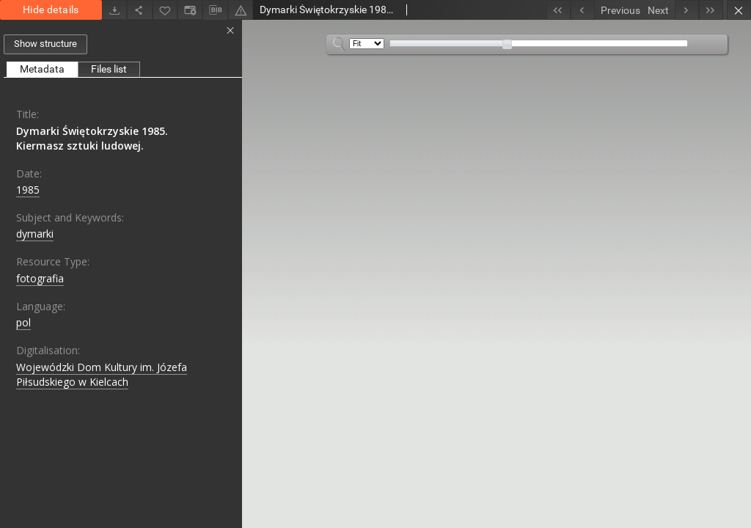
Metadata (42, 69)
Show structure (45, 43)
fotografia (40, 278)
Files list (109, 69)
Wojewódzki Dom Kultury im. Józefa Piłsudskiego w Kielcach (101, 374)
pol (23, 322)
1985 (28, 190)
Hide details (51, 9)
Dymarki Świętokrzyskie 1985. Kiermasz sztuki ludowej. (92, 138)
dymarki (35, 234)
